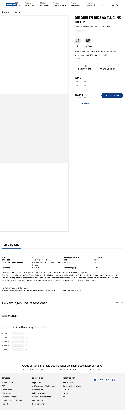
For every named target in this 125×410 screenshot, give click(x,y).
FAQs (4, 386)
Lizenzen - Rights (9, 396)
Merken (83, 104)
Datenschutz (37, 389)
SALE (17, 5)
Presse (65, 393)
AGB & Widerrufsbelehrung (43, 386)
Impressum (36, 382)
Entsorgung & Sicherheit (12, 400)
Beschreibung (11, 244)
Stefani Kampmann (90, 26)
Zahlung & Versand (40, 393)
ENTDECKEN (30, 5)
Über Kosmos (67, 382)
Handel (5, 403)
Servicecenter (7, 382)
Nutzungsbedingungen (41, 396)
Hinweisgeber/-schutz (71, 386)
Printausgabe (85, 67)
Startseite (5, 12)
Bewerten (118, 303)
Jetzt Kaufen (112, 95)
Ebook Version (107, 67)
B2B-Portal (6, 393)
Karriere (65, 389)
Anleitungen (7, 389)
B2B (64, 396)
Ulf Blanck (78, 26)
